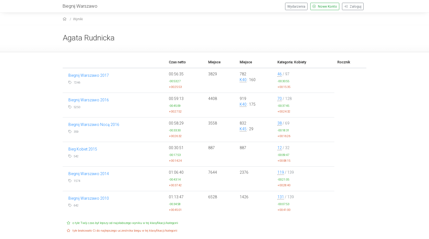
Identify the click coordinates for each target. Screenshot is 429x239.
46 (279, 74)
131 (280, 197)
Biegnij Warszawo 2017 (88, 75)
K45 (243, 129)
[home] (65, 19)
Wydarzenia (296, 6)
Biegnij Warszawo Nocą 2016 (93, 124)
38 (279, 123)
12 (279, 148)
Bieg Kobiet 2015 (82, 149)
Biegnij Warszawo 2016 (88, 100)
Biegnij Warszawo (80, 6)
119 (280, 172)
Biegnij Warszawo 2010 (88, 198)
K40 (243, 80)
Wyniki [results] (78, 19)
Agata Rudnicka (89, 37)
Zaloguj (352, 6)
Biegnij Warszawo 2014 (88, 174)
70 (279, 98)
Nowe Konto (324, 6)
